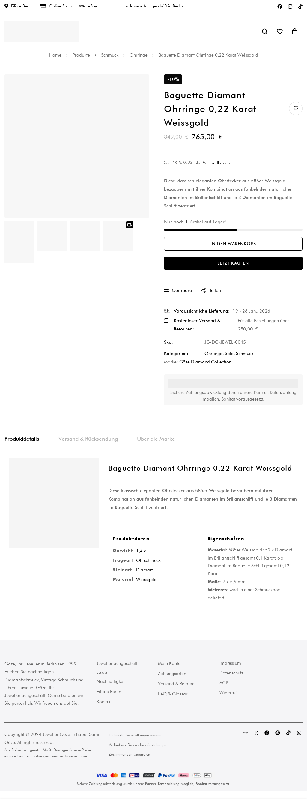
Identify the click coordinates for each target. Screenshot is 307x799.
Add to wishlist (296, 108)
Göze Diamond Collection (205, 362)
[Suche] (264, 31)
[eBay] (245, 732)
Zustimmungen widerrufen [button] (129, 754)
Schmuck (109, 55)
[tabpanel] (153, 534)
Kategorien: (176, 353)
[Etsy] (256, 732)
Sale (229, 353)
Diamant (145, 570)
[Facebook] (280, 6)
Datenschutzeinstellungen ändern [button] (135, 735)
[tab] (21, 439)
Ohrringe (139, 55)
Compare (182, 290)
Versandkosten (216, 162)
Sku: (168, 342)
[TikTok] (300, 6)
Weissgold (146, 579)
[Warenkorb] (294, 31)
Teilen (215, 290)
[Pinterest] (277, 732)
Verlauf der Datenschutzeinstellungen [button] (138, 744)
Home (55, 55)
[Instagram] (290, 6)
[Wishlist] (279, 31)
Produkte (81, 55)
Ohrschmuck (148, 560)
